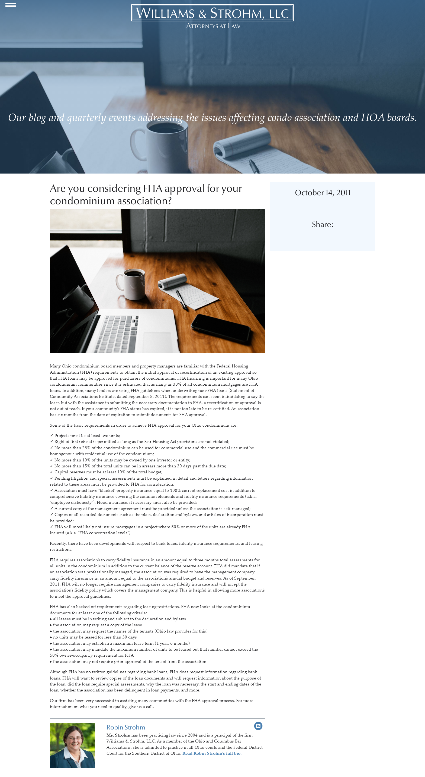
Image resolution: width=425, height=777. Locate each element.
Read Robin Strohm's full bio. (212, 753)
